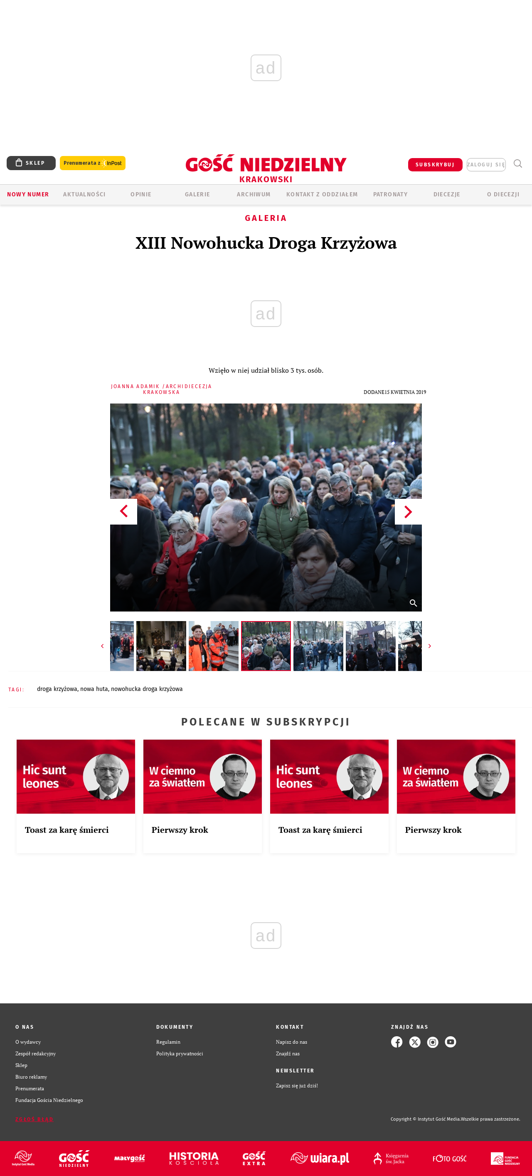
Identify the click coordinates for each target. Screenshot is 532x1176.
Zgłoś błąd (34, 1119)
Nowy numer (28, 194)
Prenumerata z (93, 163)
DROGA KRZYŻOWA (57, 689)
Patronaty (390, 194)
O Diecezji (503, 194)
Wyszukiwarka (517, 163)
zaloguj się (486, 165)
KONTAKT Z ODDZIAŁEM (322, 194)
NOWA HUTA (94, 689)
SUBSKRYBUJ (435, 165)
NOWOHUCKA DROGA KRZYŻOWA (147, 689)
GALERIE (197, 194)
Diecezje (447, 194)
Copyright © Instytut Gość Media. (426, 1119)
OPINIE (141, 194)
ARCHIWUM (254, 194)
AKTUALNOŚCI (84, 194)
